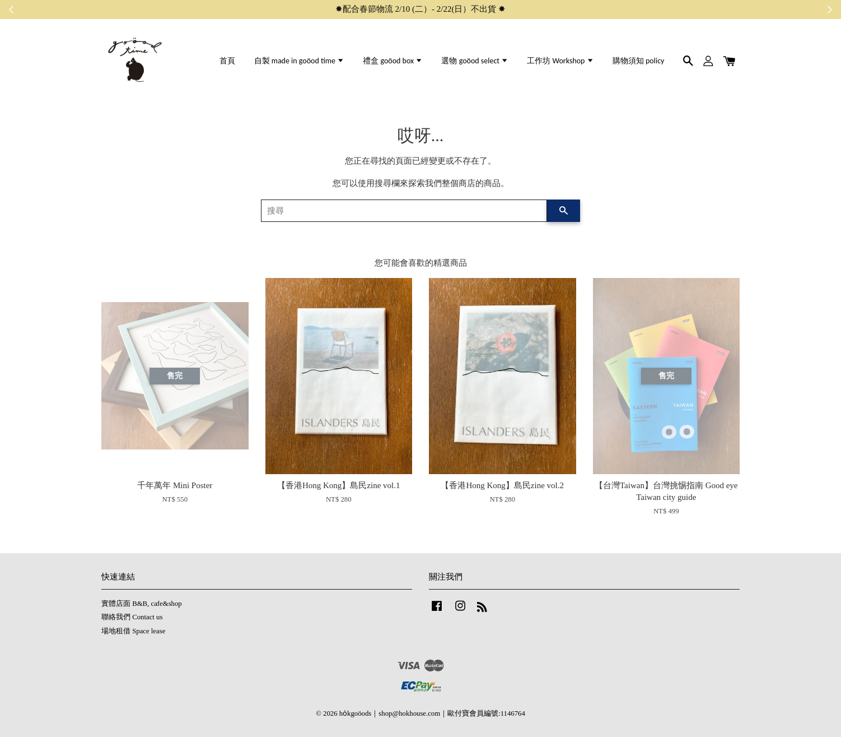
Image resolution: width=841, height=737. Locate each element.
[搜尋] (404, 211)
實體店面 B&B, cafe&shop (141, 604)
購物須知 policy (639, 61)
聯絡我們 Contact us (131, 617)
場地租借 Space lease (133, 631)
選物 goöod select (474, 61)
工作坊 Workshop (560, 61)
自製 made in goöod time (299, 61)
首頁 (227, 61)
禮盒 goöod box (393, 61)
